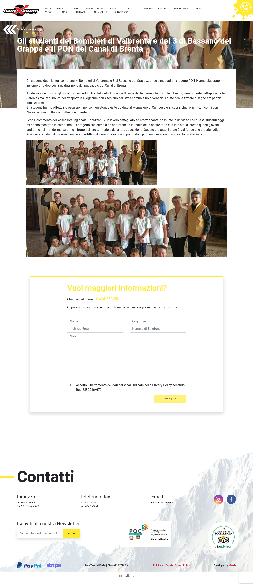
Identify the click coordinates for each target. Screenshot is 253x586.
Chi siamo (80, 12)
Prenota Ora (120, 12)
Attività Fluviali (55, 8)
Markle (232, 565)
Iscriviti (71, 533)
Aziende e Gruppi (154, 8)
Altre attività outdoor (87, 8)
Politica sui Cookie (163, 565)
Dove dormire (181, 8)
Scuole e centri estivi (123, 8)
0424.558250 (107, 299)
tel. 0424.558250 (89, 502)
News (198, 8)
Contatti (99, 12)
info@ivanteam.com (162, 502)
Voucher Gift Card (56, 12)
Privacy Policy (182, 565)
